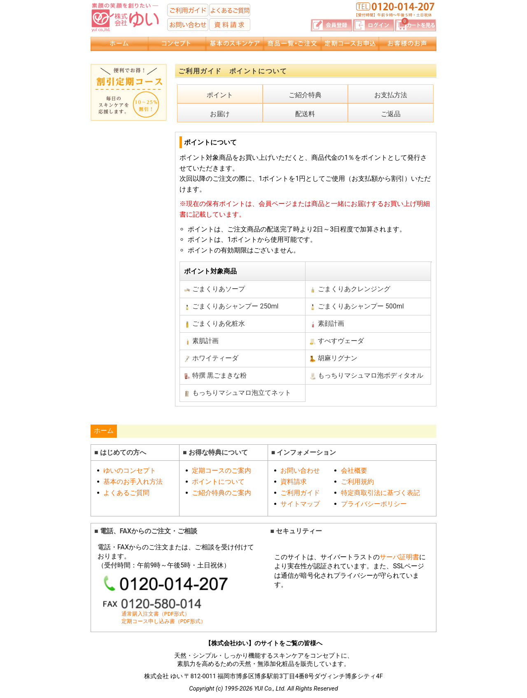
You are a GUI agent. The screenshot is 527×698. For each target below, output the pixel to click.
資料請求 (293, 482)
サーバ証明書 (399, 557)
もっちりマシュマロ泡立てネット (237, 393)
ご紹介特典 (305, 95)
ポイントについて (218, 482)
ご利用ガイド (300, 493)
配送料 (305, 114)
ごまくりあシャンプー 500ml (357, 306)
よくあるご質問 (126, 493)
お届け (220, 114)
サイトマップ (300, 504)
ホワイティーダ (211, 358)
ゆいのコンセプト (129, 470)
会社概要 (354, 470)
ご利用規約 (357, 482)
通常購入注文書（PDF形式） (155, 614)
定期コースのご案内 (221, 470)
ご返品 (391, 114)
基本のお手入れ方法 (133, 482)
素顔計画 (327, 324)
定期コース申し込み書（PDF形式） (163, 621)
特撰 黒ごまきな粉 (215, 375)
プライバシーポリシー (374, 504)
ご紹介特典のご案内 (221, 493)
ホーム (104, 430)
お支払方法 (390, 95)
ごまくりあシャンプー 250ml (231, 306)
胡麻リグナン (333, 358)
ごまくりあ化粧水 (214, 324)
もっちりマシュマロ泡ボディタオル (366, 375)
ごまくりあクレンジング (350, 289)
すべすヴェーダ (337, 341)
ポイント (220, 95)
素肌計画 (201, 341)
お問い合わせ (300, 470)
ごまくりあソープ (214, 289)
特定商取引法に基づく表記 (380, 493)
